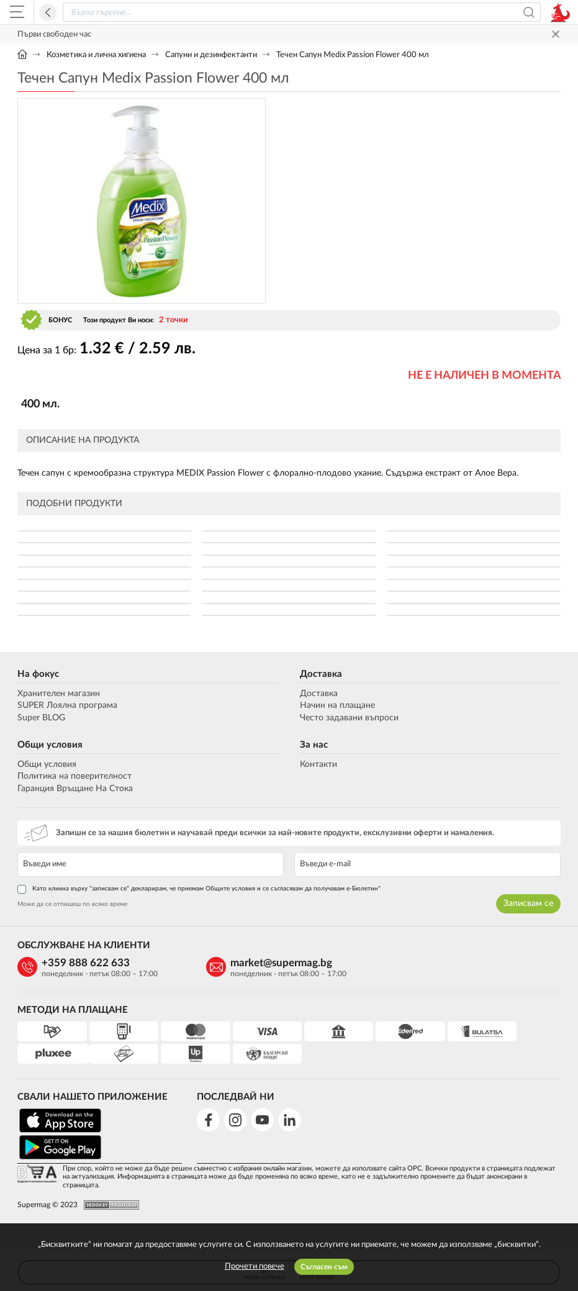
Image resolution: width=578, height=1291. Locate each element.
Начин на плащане (337, 706)
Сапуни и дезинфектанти (211, 55)
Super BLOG (41, 717)
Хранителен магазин (58, 693)
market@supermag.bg (260, 963)
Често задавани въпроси (349, 717)
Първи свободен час (54, 34)
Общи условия (50, 745)
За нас (314, 745)
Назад (47, 12)
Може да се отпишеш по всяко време (72, 905)
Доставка (321, 674)
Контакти (318, 764)
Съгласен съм (324, 1267)
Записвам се (528, 904)
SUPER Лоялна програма (67, 706)
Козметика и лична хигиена (96, 55)
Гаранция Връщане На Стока (75, 788)
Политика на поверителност (74, 776)
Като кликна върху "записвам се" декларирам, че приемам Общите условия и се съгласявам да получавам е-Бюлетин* (199, 890)
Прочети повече (254, 1266)
